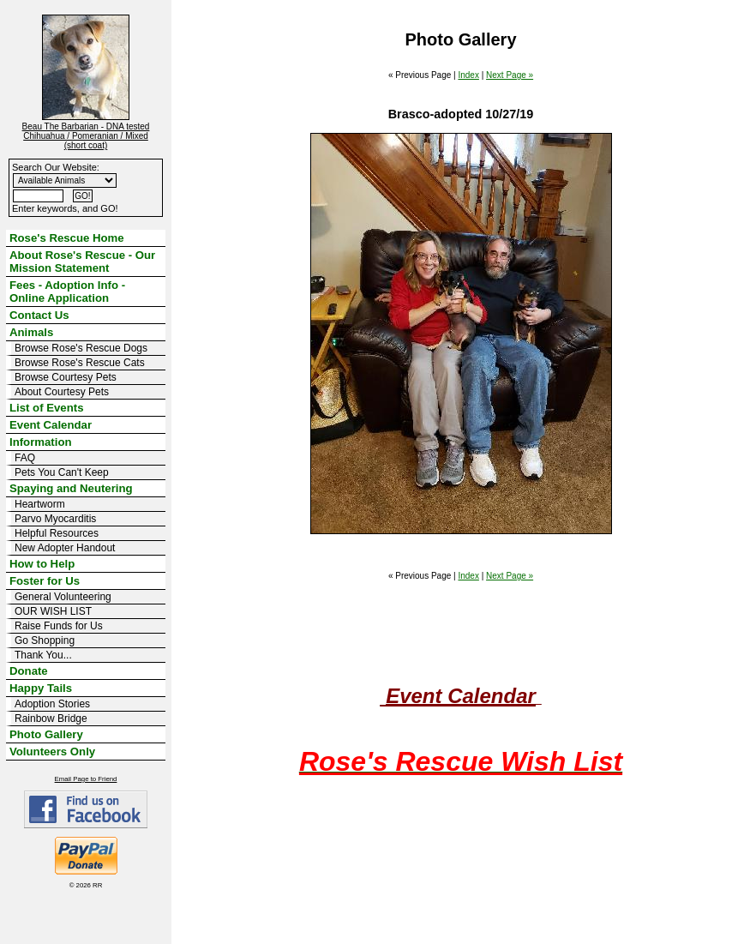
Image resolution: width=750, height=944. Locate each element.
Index (468, 75)
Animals (31, 332)
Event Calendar (50, 424)
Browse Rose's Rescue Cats (80, 363)
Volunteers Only (52, 751)
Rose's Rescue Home (66, 237)
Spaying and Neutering (71, 488)
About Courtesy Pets (62, 392)
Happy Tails (40, 688)
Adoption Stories (52, 704)
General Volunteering (63, 597)
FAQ (25, 458)
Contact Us (39, 315)
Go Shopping (45, 640)
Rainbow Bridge (51, 719)
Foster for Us (44, 580)
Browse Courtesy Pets (66, 377)
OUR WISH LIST (53, 611)
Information (40, 442)
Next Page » (509, 75)
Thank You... (43, 655)
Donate (28, 670)
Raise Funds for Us (59, 626)
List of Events (46, 407)
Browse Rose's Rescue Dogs (81, 348)
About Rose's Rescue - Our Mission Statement (82, 261)
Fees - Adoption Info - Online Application (67, 291)
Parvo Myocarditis (55, 519)
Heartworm (40, 504)
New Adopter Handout (65, 548)
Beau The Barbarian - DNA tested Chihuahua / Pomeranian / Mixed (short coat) (86, 136)
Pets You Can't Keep (62, 472)
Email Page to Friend (86, 779)
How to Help (42, 563)
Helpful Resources (57, 533)
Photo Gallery (46, 734)
